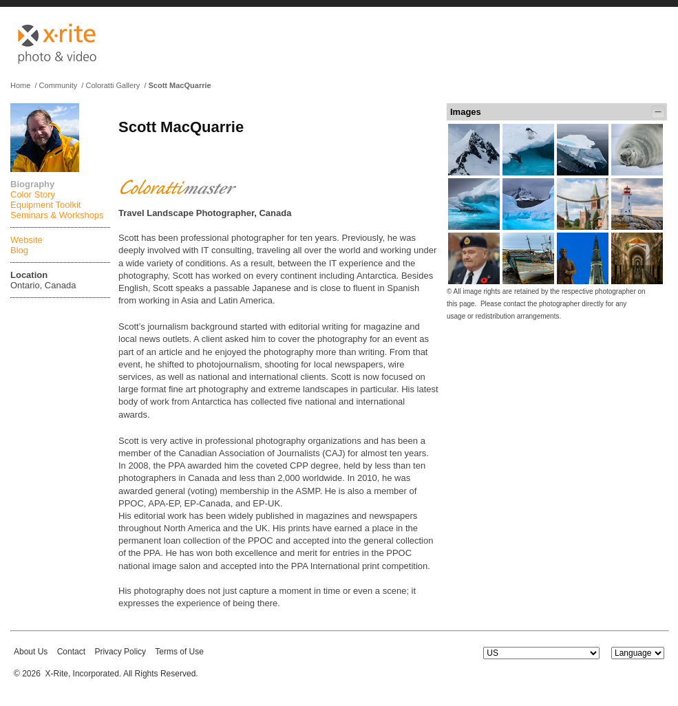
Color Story (32, 194)
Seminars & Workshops (57, 215)
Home (20, 85)
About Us (30, 651)
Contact (71, 651)
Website (26, 240)
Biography (32, 184)
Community (58, 85)
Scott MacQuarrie (180, 85)
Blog (19, 250)
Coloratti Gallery (112, 85)
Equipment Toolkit (45, 205)
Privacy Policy (120, 651)
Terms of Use (179, 651)
